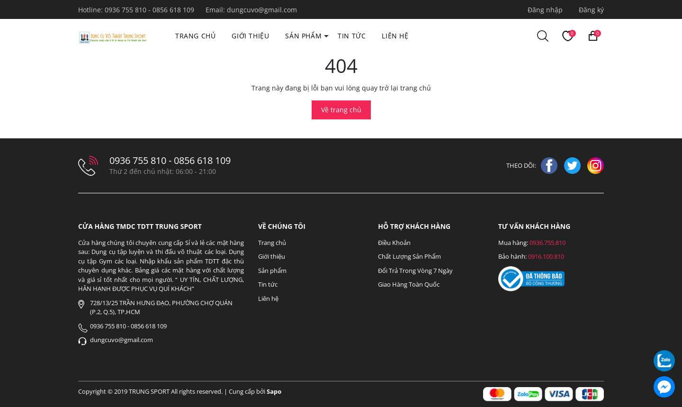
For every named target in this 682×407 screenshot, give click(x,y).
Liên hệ (395, 35)
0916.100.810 (546, 256)
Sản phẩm (303, 35)
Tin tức (352, 35)
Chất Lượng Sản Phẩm (409, 256)
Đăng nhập (545, 9)
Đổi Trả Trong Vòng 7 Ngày (415, 270)
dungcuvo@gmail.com (262, 9)
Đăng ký (591, 9)
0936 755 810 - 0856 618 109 (150, 9)
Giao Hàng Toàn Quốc (409, 284)
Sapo (274, 391)
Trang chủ (195, 35)
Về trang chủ (341, 109)
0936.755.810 (547, 242)
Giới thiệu (250, 35)
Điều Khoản (394, 242)
